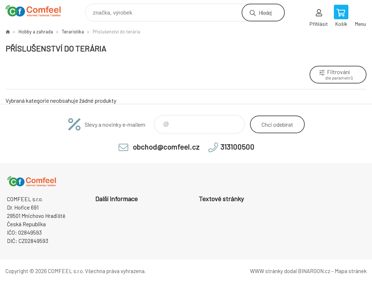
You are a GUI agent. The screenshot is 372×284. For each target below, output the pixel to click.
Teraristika (73, 32)
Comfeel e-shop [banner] (37, 10)
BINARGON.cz (314, 271)
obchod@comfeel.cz (166, 146)
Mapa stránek (351, 271)
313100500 (237, 146)
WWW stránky (266, 271)
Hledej (265, 12)
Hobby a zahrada (36, 32)
